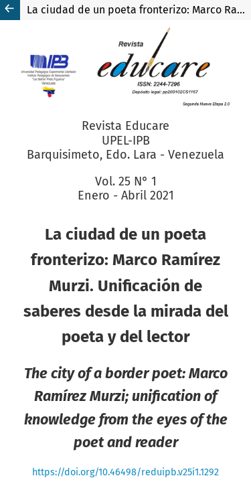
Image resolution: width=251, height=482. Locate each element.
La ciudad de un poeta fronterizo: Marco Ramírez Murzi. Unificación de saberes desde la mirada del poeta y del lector (139, 9)
